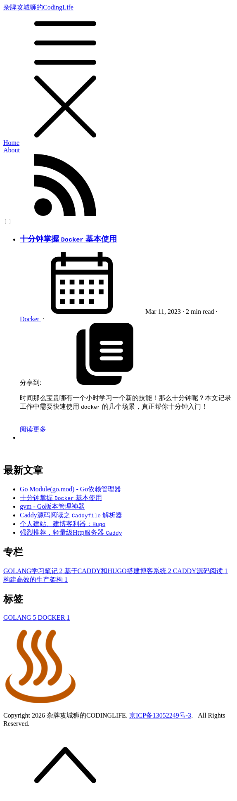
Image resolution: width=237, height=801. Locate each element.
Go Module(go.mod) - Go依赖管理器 (70, 489)
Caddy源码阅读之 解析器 (71, 515)
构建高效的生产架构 (35, 579)
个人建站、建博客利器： (62, 523)
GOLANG (20, 617)
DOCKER (54, 617)
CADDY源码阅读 (200, 570)
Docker (30, 318)
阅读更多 (33, 429)
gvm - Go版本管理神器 (52, 506)
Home (11, 142)
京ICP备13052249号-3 (160, 715)
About (11, 150)
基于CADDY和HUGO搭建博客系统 (118, 570)
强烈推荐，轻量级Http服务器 (71, 532)
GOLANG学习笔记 (33, 570)
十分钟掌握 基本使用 (68, 239)
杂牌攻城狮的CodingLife (118, 71)
